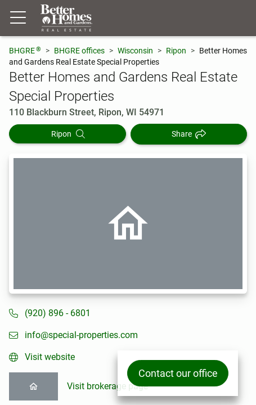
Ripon (176, 50)
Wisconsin (135, 50)
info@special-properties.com (81, 335)
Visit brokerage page (107, 386)
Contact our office (178, 373)
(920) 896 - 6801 (58, 313)
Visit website (50, 357)
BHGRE (25, 50)
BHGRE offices (79, 50)
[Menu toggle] (18, 18)
